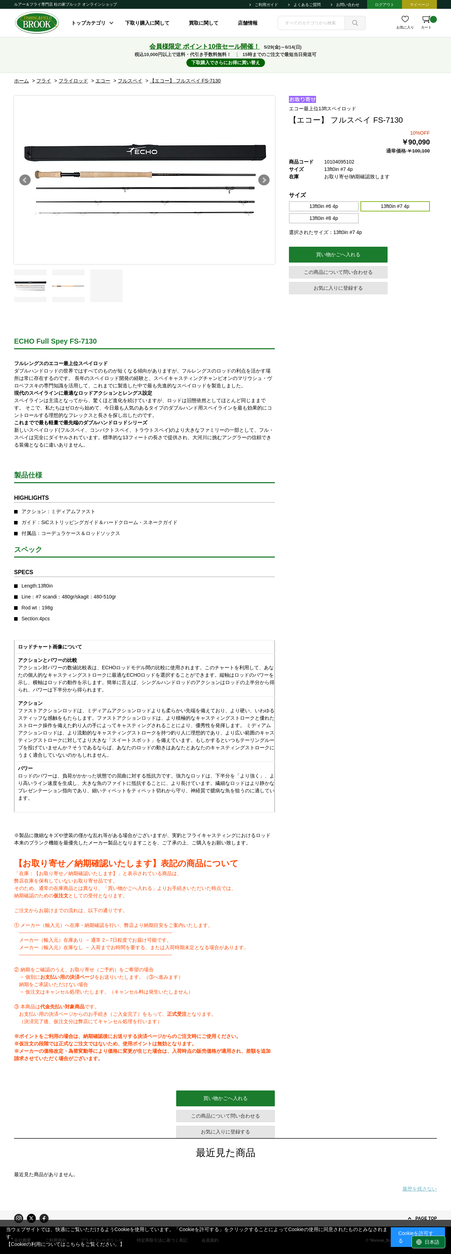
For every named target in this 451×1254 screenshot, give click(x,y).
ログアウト (384, 4)
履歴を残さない (419, 1189)
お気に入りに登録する (338, 288)
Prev (25, 180)
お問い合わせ (347, 4)
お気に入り (405, 27)
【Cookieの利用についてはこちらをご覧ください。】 (65, 1244)
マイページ (419, 4)
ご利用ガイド (266, 4)
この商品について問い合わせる (338, 272)
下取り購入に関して (147, 23)
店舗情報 (248, 23)
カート (429, 22)
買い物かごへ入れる (338, 254)
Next (264, 180)
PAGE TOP (426, 1218)
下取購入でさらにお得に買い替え (225, 62)
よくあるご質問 (307, 4)
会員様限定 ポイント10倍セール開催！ (204, 46)
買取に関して (203, 23)
